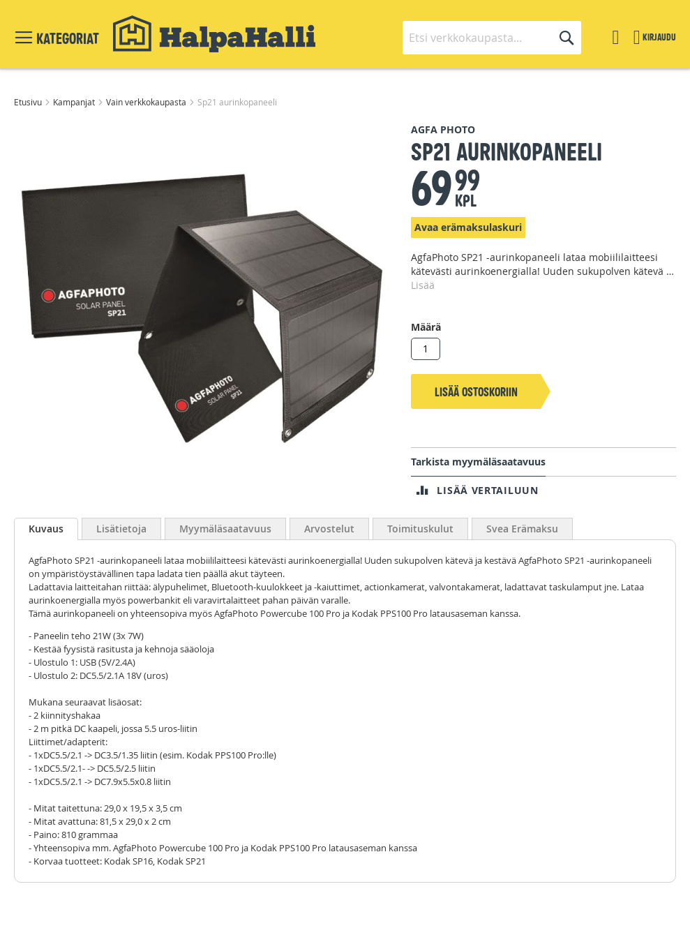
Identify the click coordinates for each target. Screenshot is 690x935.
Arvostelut (329, 528)
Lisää (423, 285)
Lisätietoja (121, 528)
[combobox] (492, 37)
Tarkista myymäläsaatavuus (478, 461)
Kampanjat (75, 101)
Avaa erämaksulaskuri (468, 227)
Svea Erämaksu (522, 528)
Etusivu (29, 101)
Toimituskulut (420, 528)
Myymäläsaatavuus (225, 528)
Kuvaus (46, 528)
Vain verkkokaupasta (147, 101)
